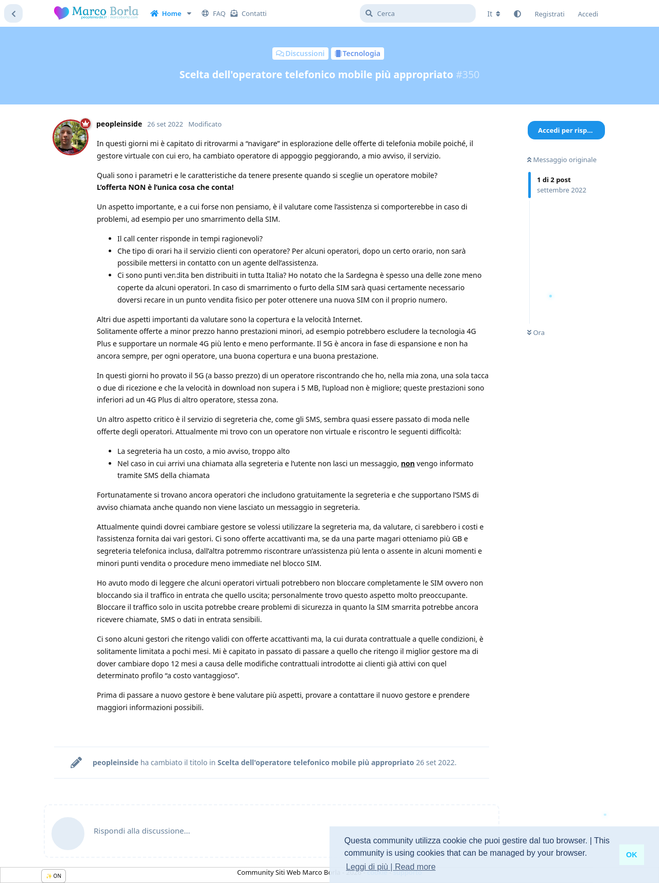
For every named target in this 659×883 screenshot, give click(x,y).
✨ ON (53, 875)
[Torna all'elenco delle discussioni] (13, 13)
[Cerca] (418, 13)
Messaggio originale (562, 159)
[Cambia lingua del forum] (494, 14)
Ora (536, 332)
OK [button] (631, 855)
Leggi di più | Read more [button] (391, 866)
